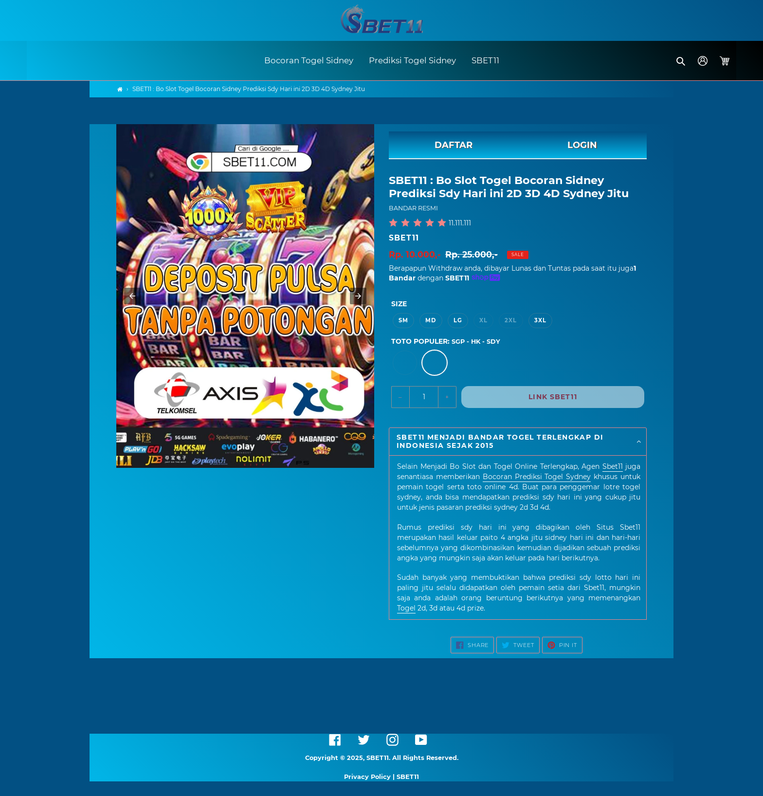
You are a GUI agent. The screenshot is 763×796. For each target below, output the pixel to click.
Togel (406, 608)
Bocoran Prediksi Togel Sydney (537, 476)
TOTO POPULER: (445, 341)
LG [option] (458, 320)
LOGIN (582, 145)
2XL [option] (511, 320)
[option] (405, 363)
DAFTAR (453, 145)
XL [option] (483, 320)
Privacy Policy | (370, 776)
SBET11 (404, 237)
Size (399, 303)
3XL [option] (540, 320)
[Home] (120, 89)
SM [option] (403, 320)
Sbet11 (612, 466)
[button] (681, 61)
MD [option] (430, 320)
